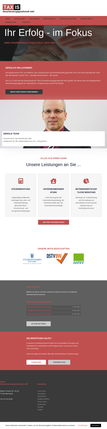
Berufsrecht (47, 19)
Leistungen (32, 19)
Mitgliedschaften (64, 19)
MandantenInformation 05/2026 (39, 310)
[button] (89, 19)
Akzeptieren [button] (96, 425)
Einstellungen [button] (83, 425)
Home (7, 19)
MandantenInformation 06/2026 (39, 307)
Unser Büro (18, 19)
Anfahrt (40, 410)
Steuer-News (83, 19)
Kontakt (25, 22)
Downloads (11, 22)
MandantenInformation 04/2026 (39, 314)
